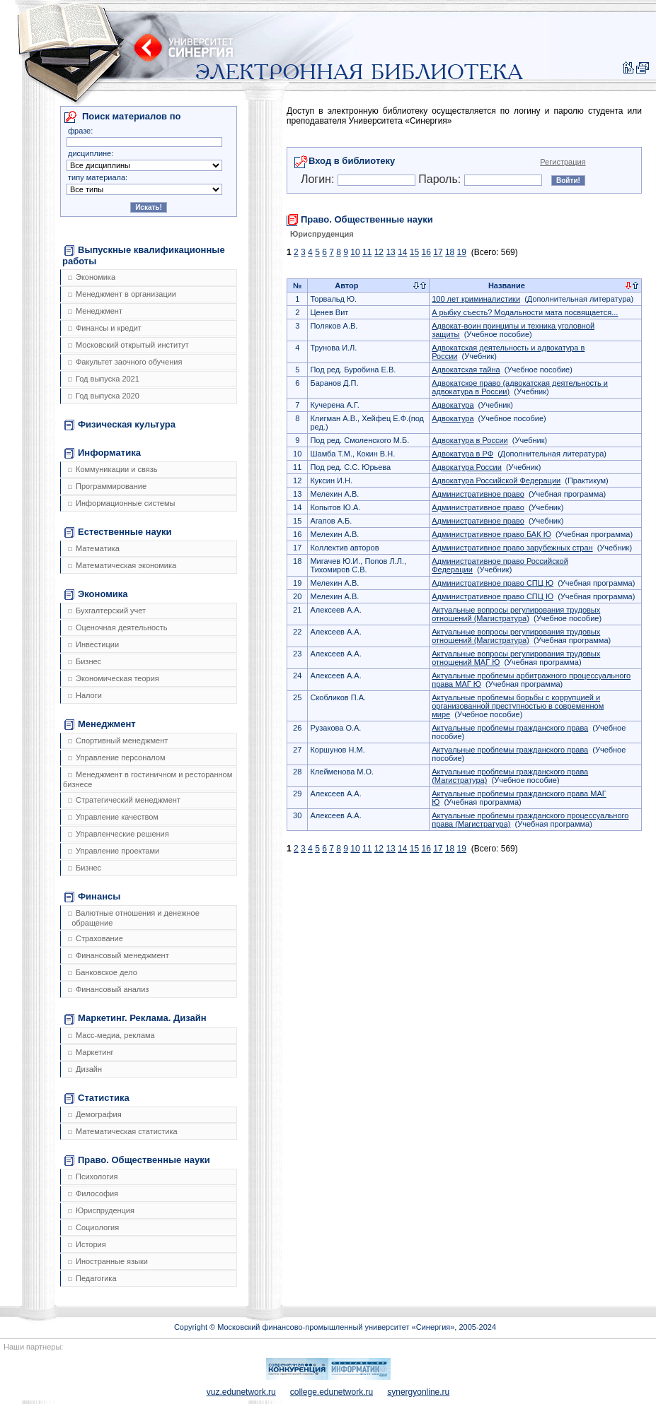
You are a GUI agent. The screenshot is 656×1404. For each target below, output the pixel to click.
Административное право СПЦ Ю (492, 583)
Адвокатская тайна (466, 369)
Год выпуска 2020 (103, 395)
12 (379, 252)
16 (426, 252)
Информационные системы (121, 503)
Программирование (107, 486)
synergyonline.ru (418, 1392)
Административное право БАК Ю (491, 534)
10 (354, 252)
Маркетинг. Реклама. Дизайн (135, 1018)
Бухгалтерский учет (107, 610)
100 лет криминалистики (476, 299)
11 (367, 252)
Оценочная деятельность (118, 627)
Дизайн (85, 1069)
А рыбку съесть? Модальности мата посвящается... (525, 312)
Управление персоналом (117, 757)
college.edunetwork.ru (331, 1392)
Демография (95, 1114)
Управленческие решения (118, 834)
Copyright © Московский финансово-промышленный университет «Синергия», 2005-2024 (335, 1327)
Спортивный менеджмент (118, 740)
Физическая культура (119, 424)
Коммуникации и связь (112, 469)
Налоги (85, 695)
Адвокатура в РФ (462, 453)
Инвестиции (93, 644)
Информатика (102, 453)
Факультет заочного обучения (125, 362)
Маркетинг (90, 1052)
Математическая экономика (122, 565)
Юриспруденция (101, 1210)
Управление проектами (113, 850)
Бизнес (84, 661)
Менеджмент (95, 311)
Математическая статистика (123, 1131)
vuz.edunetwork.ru (241, 1392)
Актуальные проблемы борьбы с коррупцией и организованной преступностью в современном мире (518, 706)
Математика (94, 548)
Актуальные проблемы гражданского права (510, 728)
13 (390, 252)
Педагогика (92, 1278)
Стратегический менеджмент (124, 800)
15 (414, 252)
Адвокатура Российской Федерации (496, 480)
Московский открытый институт (128, 345)
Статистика (97, 1098)
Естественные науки (117, 532)
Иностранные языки (108, 1261)
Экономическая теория (113, 678)
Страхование (95, 938)
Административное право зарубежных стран (512, 547)
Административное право (478, 494)
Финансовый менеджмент (118, 955)
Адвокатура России (467, 467)
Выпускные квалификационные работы (143, 255)
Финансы (92, 896)
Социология (93, 1227)
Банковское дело (102, 972)
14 (402, 252)
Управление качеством (113, 817)
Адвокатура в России (470, 440)
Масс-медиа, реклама (111, 1035)
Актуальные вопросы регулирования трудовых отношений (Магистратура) (516, 614)
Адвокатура (452, 405)
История (87, 1244)
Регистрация (562, 162)
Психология (93, 1176)
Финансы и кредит (105, 328)
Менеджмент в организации (122, 294)
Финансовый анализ (108, 989)
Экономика (91, 277)
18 (449, 252)
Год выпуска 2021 (103, 378)
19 (461, 252)
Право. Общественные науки (137, 1160)
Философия (93, 1193)
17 (437, 252)
